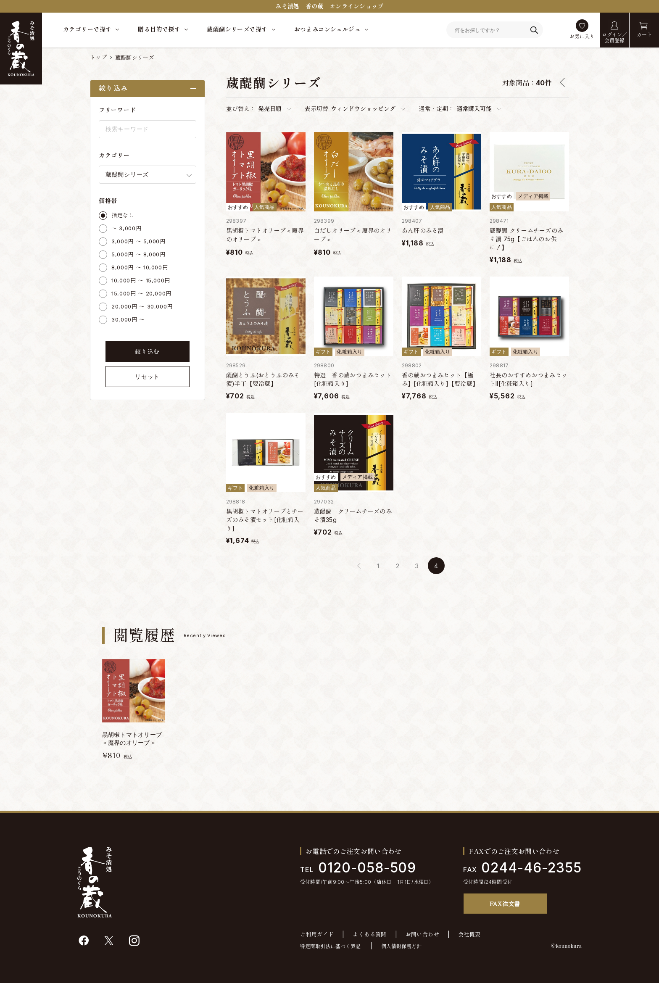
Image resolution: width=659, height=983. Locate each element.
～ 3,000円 (126, 228)
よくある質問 (369, 934)
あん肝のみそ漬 (423, 230)
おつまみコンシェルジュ (327, 29)
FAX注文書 (505, 903)
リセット (147, 376)
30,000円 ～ (128, 319)
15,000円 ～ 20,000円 (141, 293)
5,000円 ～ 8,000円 (138, 254)
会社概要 (469, 934)
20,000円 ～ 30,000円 (142, 306)
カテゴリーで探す (87, 29)
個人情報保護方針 (401, 946)
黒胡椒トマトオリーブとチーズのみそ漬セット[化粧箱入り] (265, 520)
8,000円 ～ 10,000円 (139, 267)
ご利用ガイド (317, 934)
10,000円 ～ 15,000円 (140, 280)
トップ (98, 57)
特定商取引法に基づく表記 (330, 946)
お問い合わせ (422, 934)
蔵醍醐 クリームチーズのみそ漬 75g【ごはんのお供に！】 (526, 239)
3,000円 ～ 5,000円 (138, 241)
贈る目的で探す (159, 29)
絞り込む (147, 351)
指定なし (122, 215)
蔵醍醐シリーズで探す (237, 29)
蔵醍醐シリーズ (134, 57)
